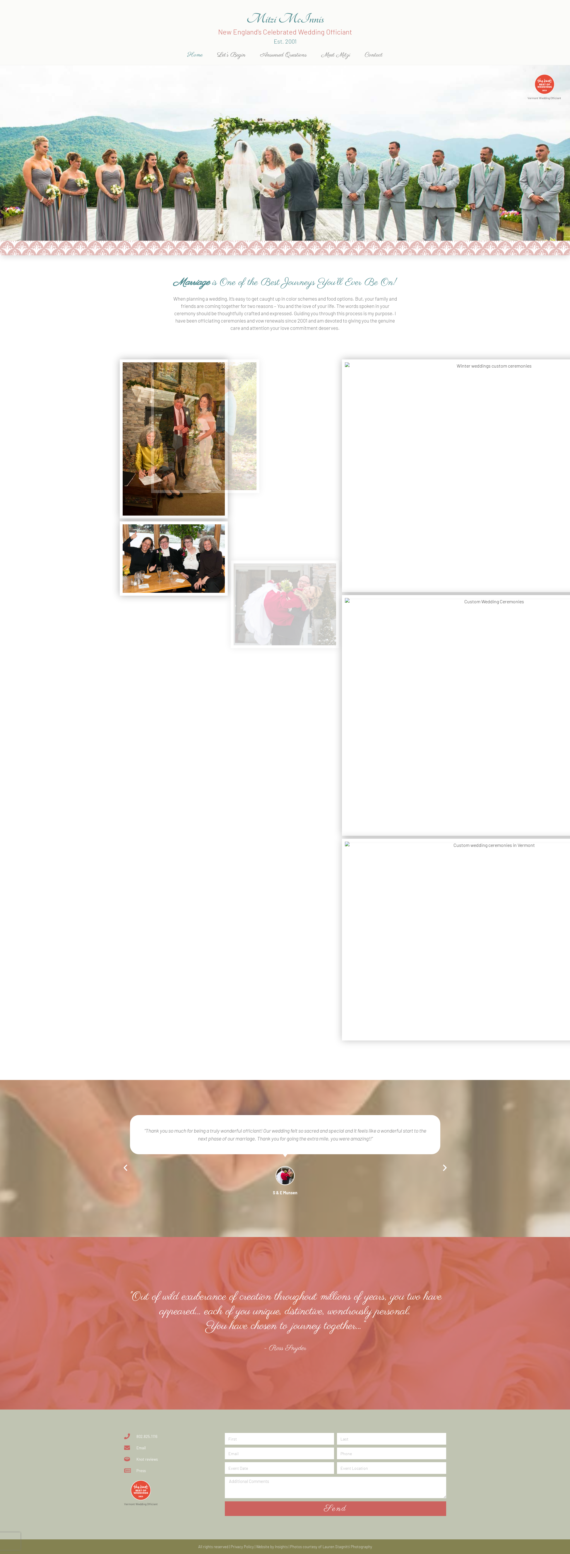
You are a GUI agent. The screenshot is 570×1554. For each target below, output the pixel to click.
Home (195, 55)
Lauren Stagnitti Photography (347, 1546)
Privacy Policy (242, 1546)
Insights (281, 1546)
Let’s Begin (231, 55)
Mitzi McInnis (285, 18)
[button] (125, 1167)
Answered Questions (283, 55)
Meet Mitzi (335, 55)
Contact (374, 55)
